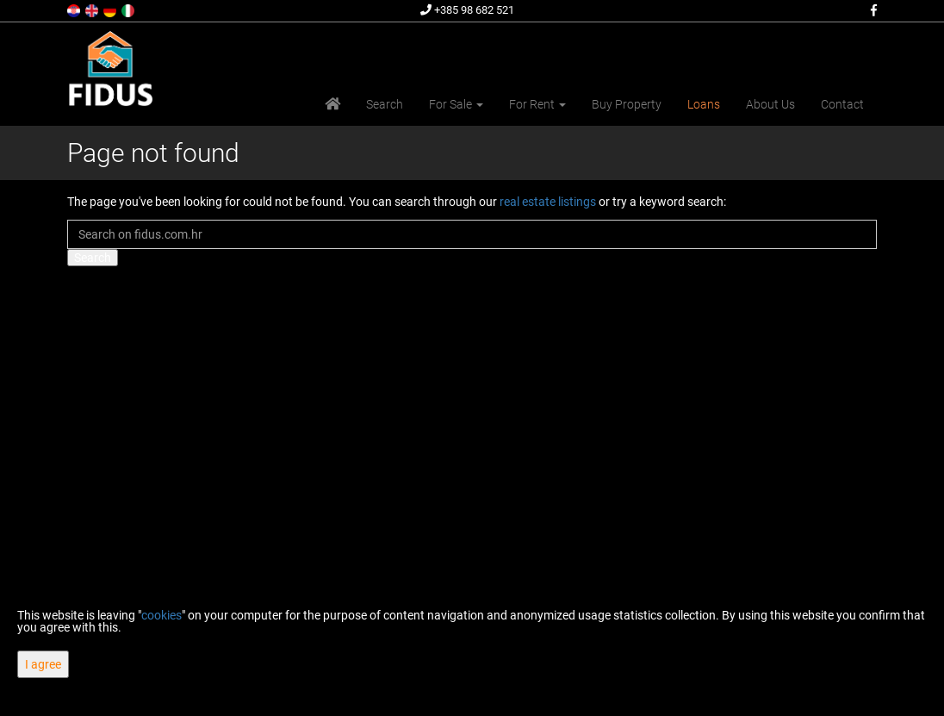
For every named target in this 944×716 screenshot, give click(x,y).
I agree (43, 664)
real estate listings (548, 202)
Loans (703, 104)
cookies (161, 615)
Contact (842, 104)
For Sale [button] (456, 104)
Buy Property (626, 104)
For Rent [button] (537, 104)
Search (384, 104)
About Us (770, 104)
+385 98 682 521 (467, 9)
